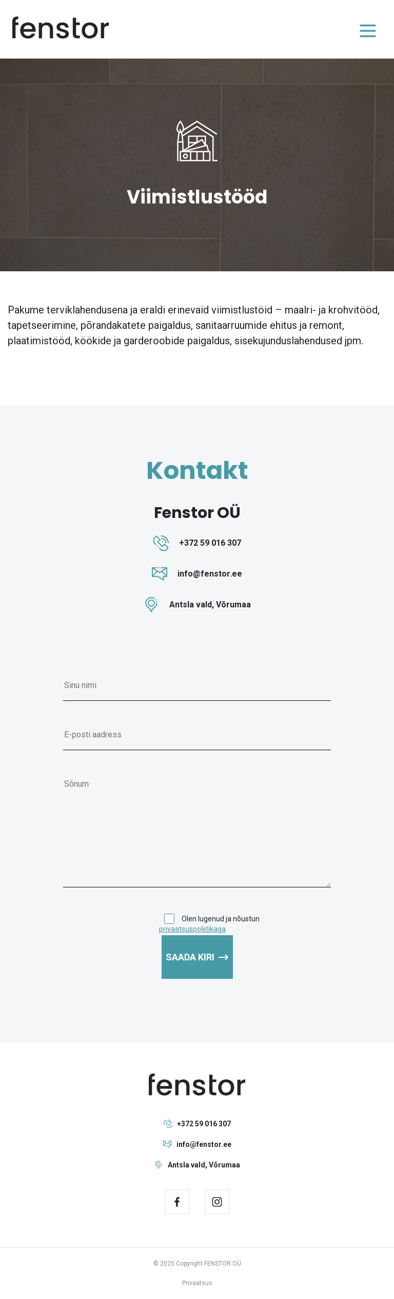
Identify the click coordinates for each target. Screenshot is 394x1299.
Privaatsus (197, 1283)
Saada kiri (197, 957)
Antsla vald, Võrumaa (197, 1165)
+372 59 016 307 (197, 1124)
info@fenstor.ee (197, 1144)
